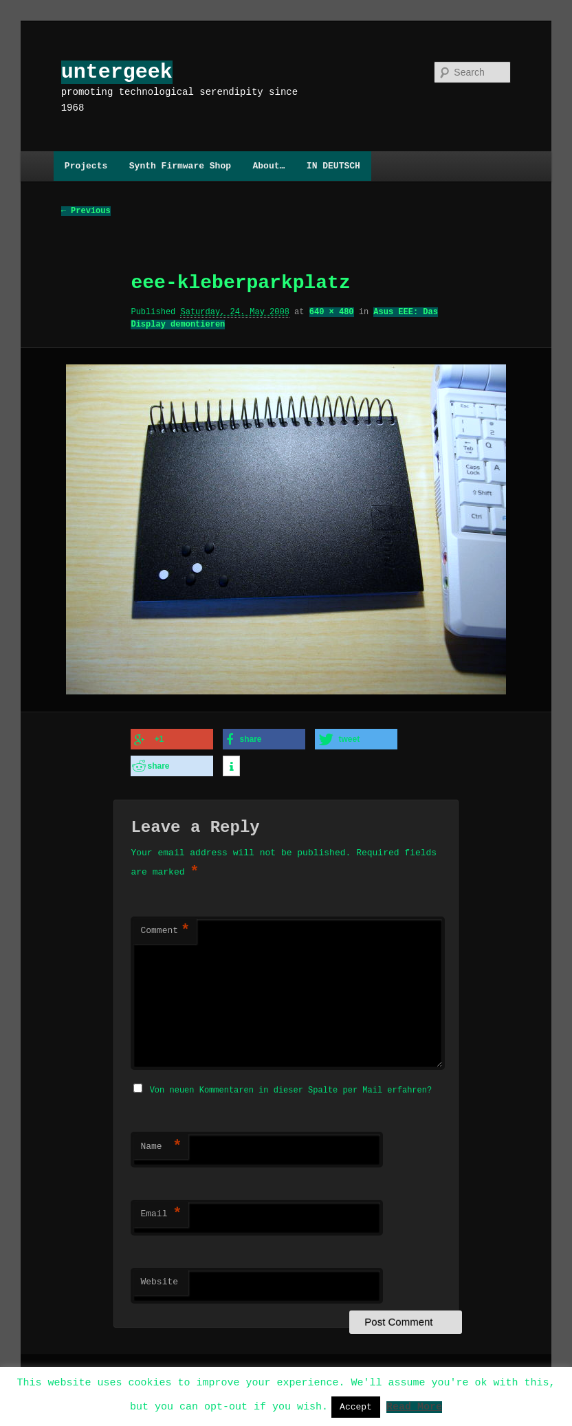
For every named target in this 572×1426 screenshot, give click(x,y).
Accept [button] (356, 1407)
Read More (414, 1406)
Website (159, 1278)
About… (268, 166)
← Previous (86, 211)
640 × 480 (331, 312)
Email (161, 1210)
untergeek (117, 72)
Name (161, 1142)
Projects (86, 166)
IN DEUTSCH (333, 166)
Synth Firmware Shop (180, 166)
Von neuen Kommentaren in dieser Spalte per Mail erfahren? (291, 1086)
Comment (165, 928)
